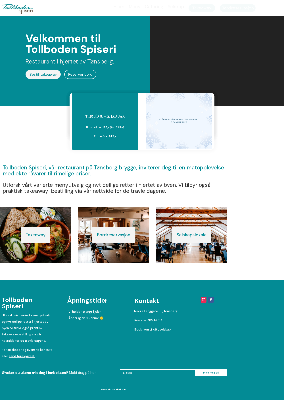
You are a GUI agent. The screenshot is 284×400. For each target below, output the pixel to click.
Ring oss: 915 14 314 (148, 320)
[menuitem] (118, 6)
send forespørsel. (22, 356)
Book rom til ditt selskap (152, 329)
